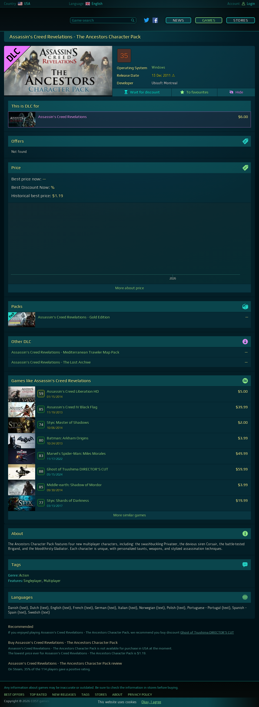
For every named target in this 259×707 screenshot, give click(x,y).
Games (208, 20)
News (178, 20)
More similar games (129, 515)
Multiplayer (52, 581)
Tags (85, 694)
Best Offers (14, 694)
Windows (158, 67)
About (117, 694)
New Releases (64, 694)
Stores (240, 20)
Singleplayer (33, 581)
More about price (129, 288)
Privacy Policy (140, 694)
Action (24, 575)
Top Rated (38, 694)
